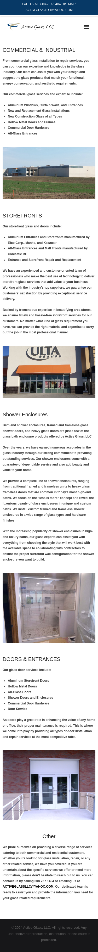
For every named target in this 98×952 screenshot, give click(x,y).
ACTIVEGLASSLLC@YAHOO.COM (28, 886)
